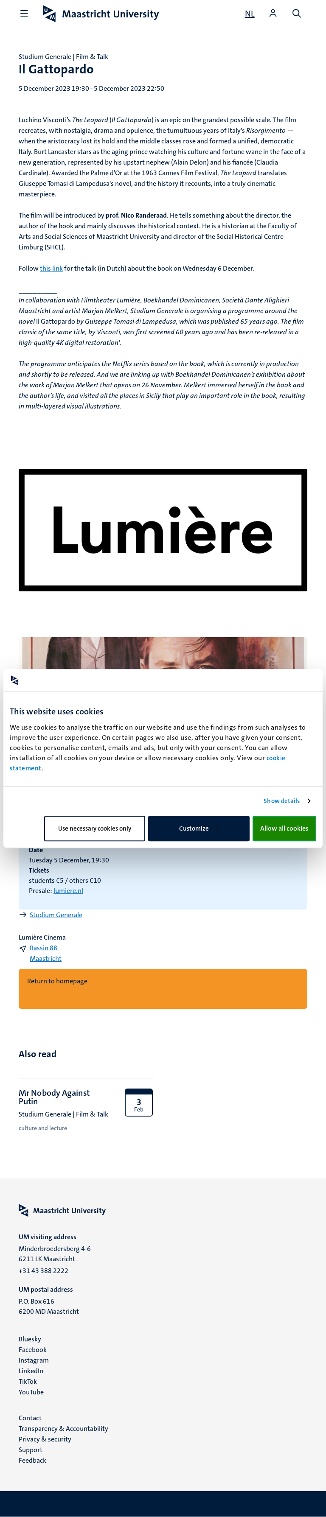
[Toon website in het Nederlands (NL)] (250, 13)
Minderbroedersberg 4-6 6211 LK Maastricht (55, 1253)
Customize (199, 828)
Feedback (32, 1460)
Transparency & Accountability (63, 1428)
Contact (30, 1417)
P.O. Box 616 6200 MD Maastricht (49, 1306)
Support (30, 1449)
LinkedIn (31, 1370)
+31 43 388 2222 (43, 1270)
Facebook (33, 1349)
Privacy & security (45, 1439)
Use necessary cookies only (94, 828)
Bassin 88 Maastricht (46, 953)
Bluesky (30, 1339)
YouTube (31, 1392)
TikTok (28, 1381)
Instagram (34, 1360)
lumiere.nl (68, 890)
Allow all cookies (284, 828)
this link (51, 268)
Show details (282, 801)
